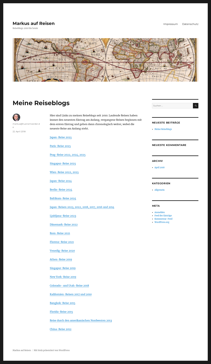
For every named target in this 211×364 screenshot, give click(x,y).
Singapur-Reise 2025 (63, 163)
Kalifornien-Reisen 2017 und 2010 (71, 294)
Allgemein (160, 190)
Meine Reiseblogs (163, 129)
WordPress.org (162, 222)
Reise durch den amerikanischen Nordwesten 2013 (81, 320)
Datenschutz (190, 24)
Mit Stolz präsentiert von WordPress (52, 350)
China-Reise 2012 (60, 329)
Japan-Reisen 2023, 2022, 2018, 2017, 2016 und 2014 (82, 207)
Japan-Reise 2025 (61, 137)
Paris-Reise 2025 (60, 146)
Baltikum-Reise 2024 (63, 198)
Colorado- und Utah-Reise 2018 (69, 285)
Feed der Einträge (163, 215)
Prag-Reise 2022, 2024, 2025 (68, 154)
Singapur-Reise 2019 (63, 268)
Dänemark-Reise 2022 (64, 224)
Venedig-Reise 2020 (62, 250)
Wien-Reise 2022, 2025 (64, 172)
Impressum (170, 24)
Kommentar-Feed (163, 219)
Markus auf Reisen (34, 23)
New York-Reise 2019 (63, 276)
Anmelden (160, 212)
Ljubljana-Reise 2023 (63, 215)
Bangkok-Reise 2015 (62, 303)
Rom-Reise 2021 (60, 233)
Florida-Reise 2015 (61, 311)
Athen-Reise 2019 (61, 259)
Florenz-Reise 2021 (62, 241)
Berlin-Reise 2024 (61, 189)
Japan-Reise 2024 (61, 180)
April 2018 (159, 167)
